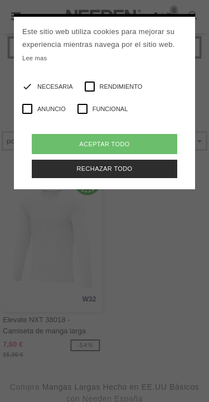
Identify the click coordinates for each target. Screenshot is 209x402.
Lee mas (34, 58)
